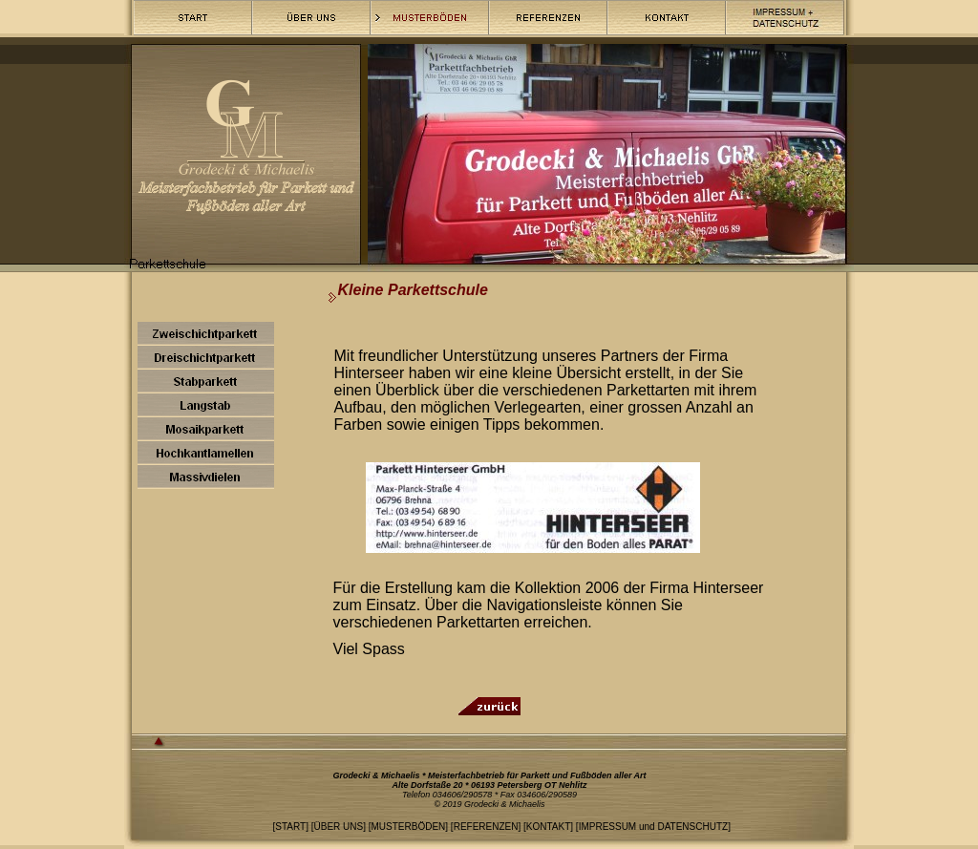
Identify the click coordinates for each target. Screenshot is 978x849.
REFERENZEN (486, 826)
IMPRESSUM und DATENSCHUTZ (654, 826)
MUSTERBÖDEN (409, 826)
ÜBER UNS (338, 826)
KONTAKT (548, 826)
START (290, 826)
